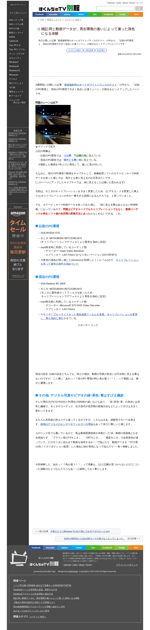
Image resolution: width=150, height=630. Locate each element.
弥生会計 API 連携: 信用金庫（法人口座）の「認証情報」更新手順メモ (17, 175)
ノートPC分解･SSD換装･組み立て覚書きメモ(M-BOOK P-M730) (42, 585)
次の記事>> (101, 50)
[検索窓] (115, 8)
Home (132, 2)
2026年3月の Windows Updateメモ (17, 140)
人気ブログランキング (18, 5)
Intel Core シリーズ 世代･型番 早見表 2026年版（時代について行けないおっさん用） (17, 165)
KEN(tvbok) (73, 571)
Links (118, 2)
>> (141, 2)
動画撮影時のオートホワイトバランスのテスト (90, 84)
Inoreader (53, 14)
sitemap (111, 2)
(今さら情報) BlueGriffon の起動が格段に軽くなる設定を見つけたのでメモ (17, 191)
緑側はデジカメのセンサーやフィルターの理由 (66, 424)
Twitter (81, 14)
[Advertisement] (88, 63)
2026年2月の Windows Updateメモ (17, 183)
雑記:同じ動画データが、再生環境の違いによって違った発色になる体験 (46, 598)
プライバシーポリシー (127, 565)
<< (137, 2)
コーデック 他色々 (74, 50)
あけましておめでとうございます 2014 (31, 611)
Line (95, 14)
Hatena (67, 14)
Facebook (39, 14)
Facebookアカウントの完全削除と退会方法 (33, 594)
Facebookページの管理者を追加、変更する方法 (35, 589)
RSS (136, 14)
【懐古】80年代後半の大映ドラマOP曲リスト (34, 602)
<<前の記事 (89, 50)
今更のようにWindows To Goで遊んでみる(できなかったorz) (80, 531)
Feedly (122, 14)
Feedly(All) (108, 14)
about (125, 2)
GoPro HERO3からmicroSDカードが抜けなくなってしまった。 (94, 538)
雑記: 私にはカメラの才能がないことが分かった (17, 147)
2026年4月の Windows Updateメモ (17, 134)
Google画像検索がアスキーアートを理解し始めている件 (39, 606)
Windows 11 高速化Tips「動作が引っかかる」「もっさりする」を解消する (17, 155)
